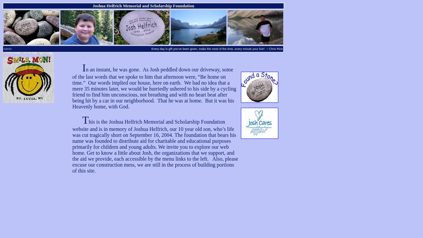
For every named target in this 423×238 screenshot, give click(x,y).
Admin (7, 49)
